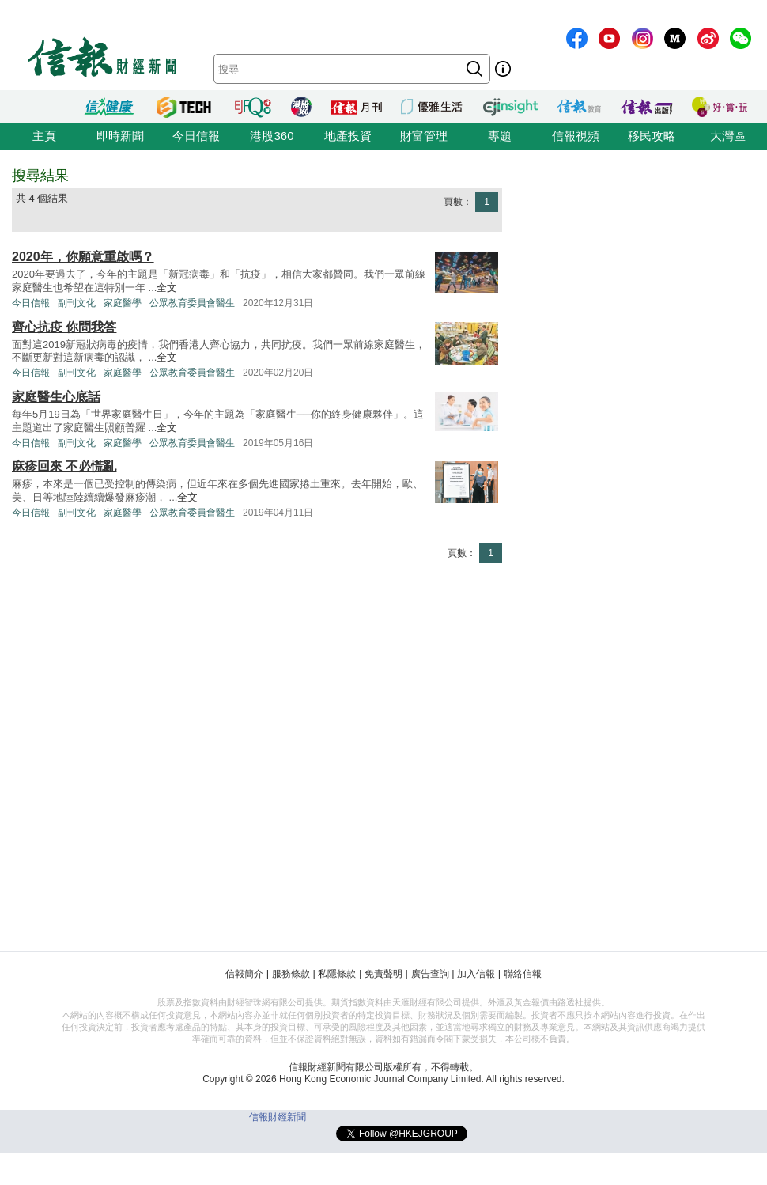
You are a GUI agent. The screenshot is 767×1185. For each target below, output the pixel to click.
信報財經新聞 (277, 1117)
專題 (500, 135)
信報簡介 (244, 973)
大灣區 (728, 135)
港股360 (271, 135)
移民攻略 (651, 135)
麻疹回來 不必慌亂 (64, 466)
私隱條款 (337, 973)
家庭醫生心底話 (56, 396)
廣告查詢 (430, 973)
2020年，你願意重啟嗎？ (83, 256)
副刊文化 (77, 303)
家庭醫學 (123, 303)
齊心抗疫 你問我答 (64, 327)
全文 (167, 287)
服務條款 (291, 973)
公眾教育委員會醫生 (192, 303)
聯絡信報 (523, 973)
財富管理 (424, 135)
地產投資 (348, 135)
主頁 (44, 135)
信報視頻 (575, 135)
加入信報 (476, 973)
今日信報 (196, 135)
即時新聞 (120, 135)
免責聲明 (383, 973)
